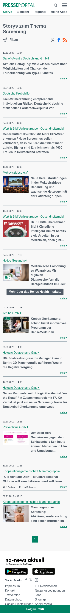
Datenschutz (13, 599)
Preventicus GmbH (15, 427)
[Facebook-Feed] (58, 40)
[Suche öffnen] (56, 5)
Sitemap (40, 599)
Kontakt (10, 590)
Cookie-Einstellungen (19, 604)
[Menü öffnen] (64, 5)
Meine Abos (59, 11)
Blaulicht (22, 11)
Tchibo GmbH (12, 313)
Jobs (38, 595)
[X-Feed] (52, 40)
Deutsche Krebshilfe (16, 93)
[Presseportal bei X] (29, 580)
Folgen (35, 609)
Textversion (12, 595)
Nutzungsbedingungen (50, 590)
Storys (7, 11)
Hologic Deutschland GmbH (21, 352)
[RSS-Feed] (64, 40)
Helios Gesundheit (15, 260)
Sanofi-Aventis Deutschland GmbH (26, 58)
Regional (40, 11)
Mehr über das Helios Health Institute (35, 291)
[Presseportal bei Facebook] (25, 580)
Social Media (43, 604)
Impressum (12, 586)
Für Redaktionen (46, 586)
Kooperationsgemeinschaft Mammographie (31, 471)
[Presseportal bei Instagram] (35, 579)
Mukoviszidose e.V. (15, 172)
